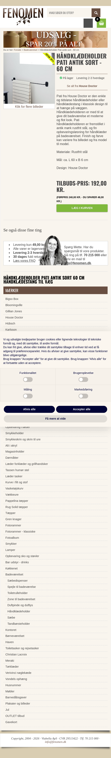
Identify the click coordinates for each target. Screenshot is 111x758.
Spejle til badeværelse (21, 586)
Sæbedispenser (17, 580)
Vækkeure (12, 494)
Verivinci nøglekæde (18, 672)
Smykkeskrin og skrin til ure (22, 439)
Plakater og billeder (17, 703)
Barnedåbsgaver (16, 697)
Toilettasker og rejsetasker (22, 648)
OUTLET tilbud (14, 715)
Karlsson (11, 329)
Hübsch (10, 323)
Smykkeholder (14, 433)
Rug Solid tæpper (16, 507)
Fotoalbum (12, 537)
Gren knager (13, 519)
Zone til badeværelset (21, 599)
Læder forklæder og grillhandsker (26, 463)
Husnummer (13, 685)
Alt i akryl (11, 445)
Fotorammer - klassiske (20, 531)
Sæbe (11, 617)
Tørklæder (12, 666)
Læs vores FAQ (24, 260)
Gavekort (11, 722)
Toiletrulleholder (17, 593)
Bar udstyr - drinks (17, 562)
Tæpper (10, 513)
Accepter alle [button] (81, 409)
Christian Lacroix (16, 654)
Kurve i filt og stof (16, 482)
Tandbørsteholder (18, 623)
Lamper (10, 549)
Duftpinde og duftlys (20, 605)
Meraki (9, 660)
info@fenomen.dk (77, 263)
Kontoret (10, 630)
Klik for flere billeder (29, 106)
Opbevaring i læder (17, 427)
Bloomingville (13, 305)
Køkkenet (11, 568)
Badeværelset (30, 50)
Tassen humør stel (17, 470)
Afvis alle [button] (29, 409)
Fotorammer (13, 525)
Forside (17, 50)
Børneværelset (14, 635)
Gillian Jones (13, 311)
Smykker (11, 543)
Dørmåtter (11, 457)
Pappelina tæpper (16, 500)
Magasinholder (14, 451)
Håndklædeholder (18, 611)
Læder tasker (13, 476)
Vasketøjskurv (14, 488)
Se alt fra (82, 86)
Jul (7, 709)
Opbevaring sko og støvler (22, 556)
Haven (9, 642)
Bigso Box (11, 298)
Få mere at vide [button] (55, 418)
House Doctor (14, 317)
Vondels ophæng (16, 679)
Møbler (9, 691)
